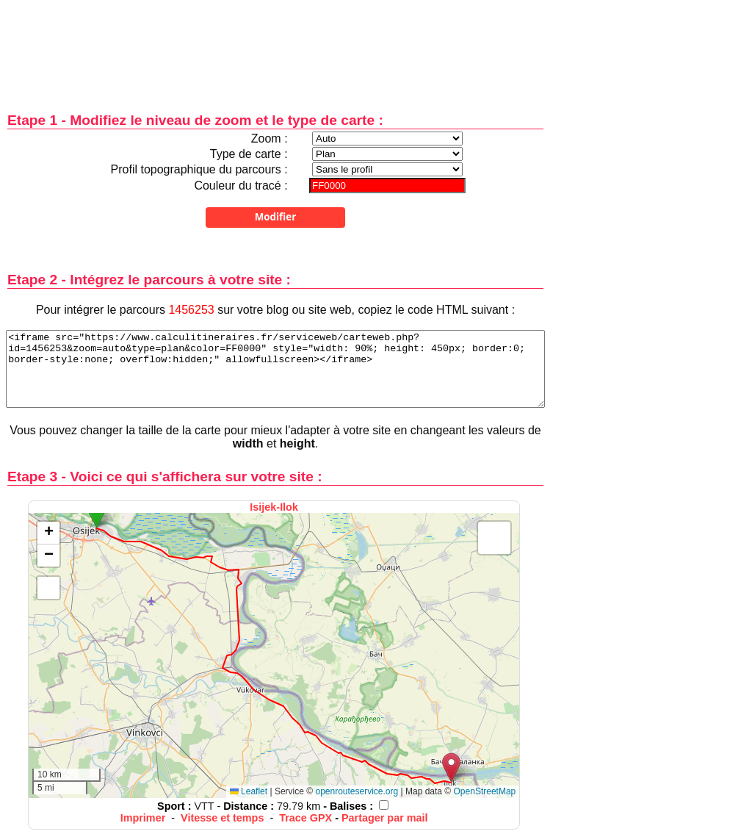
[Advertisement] (275, 46)
